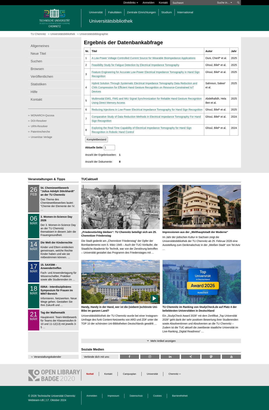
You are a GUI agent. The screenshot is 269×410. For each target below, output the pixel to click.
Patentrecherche (40, 131)
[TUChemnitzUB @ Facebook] (129, 357)
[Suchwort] (191, 2)
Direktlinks (130, 2)
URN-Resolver (39, 126)
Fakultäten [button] (115, 12)
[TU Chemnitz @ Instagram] (149, 357)
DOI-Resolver (39, 120)
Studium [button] (166, 12)
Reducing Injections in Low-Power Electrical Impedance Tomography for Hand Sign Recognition (147, 109)
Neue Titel (38, 53)
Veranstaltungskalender (47, 356)
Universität (152, 374)
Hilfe (34, 92)
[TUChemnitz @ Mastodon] (211, 357)
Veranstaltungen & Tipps (46, 179)
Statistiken (38, 84)
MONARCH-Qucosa (42, 115)
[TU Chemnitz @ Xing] (190, 357)
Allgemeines (40, 46)
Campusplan (129, 374)
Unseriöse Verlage (41, 137)
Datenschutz (136, 396)
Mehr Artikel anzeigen (163, 340)
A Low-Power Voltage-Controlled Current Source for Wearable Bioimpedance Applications (143, 58)
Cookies (157, 396)
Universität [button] (96, 12)
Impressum (113, 396)
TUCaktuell (89, 179)
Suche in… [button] (224, 2)
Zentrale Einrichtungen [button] (141, 12)
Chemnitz (173, 374)
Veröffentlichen (42, 76)
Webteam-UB (36, 400)
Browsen (37, 69)
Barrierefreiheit (180, 396)
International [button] (185, 12)
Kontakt (163, 2)
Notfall (90, 374)
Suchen (36, 61)
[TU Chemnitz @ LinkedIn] (170, 357)
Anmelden (148, 2)
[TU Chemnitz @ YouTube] (231, 357)
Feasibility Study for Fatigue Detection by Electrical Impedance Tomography (135, 64)
